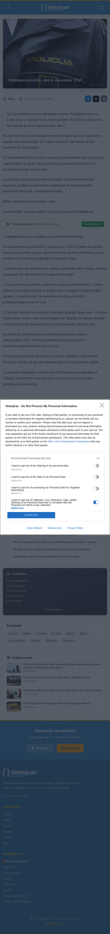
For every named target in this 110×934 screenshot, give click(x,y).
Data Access (55, 528)
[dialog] (55, 467)
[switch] (96, 465)
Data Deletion (34, 528)
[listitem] (55, 458)
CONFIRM (31, 515)
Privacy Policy (75, 528)
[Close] (103, 406)
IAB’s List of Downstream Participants (69, 441)
